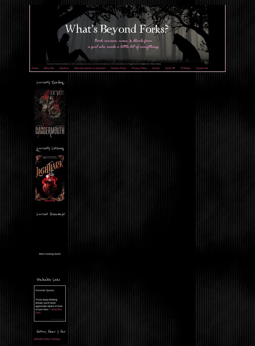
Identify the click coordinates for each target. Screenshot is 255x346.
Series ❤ (170, 68)
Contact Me (202, 68)
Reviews (64, 68)
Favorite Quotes (44, 290)
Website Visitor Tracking (47, 339)
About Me (49, 68)
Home (35, 68)
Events (156, 68)
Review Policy (118, 68)
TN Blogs (185, 68)
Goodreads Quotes (57, 319)
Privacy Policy (139, 68)
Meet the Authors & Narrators (90, 68)
